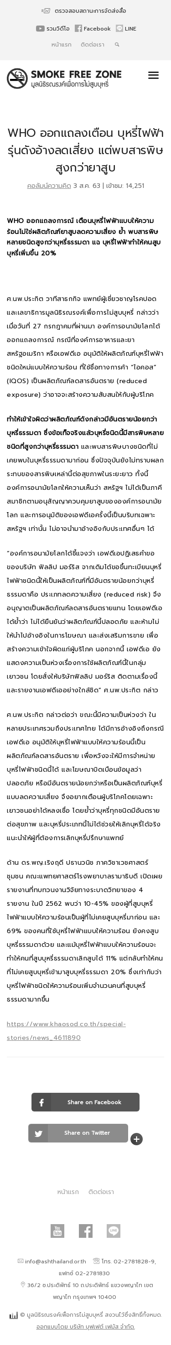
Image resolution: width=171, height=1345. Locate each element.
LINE (126, 29)
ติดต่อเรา (92, 45)
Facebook (94, 29)
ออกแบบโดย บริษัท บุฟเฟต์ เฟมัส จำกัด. (85, 1327)
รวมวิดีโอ (54, 29)
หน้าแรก (62, 45)
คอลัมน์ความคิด (49, 186)
